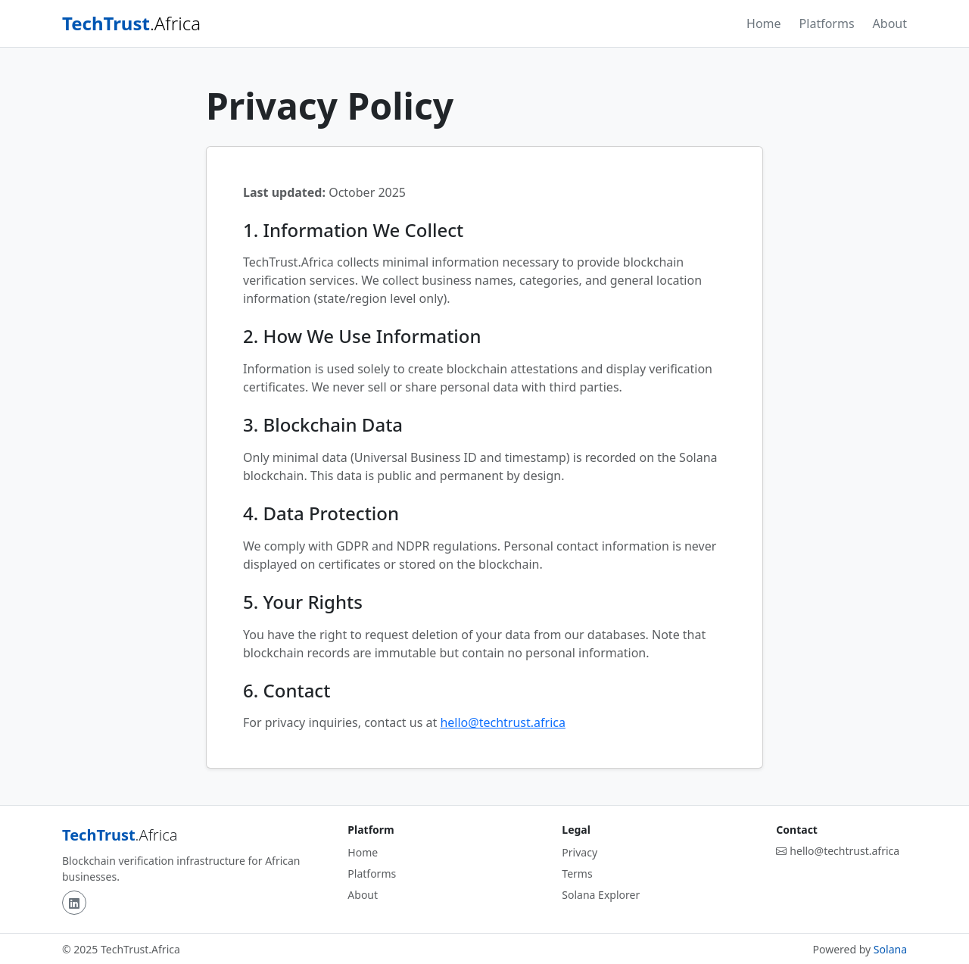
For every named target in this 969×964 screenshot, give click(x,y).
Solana (890, 949)
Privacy (579, 852)
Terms (577, 873)
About (890, 23)
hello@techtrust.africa (502, 722)
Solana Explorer (601, 895)
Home (763, 23)
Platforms (827, 23)
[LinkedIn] (74, 903)
